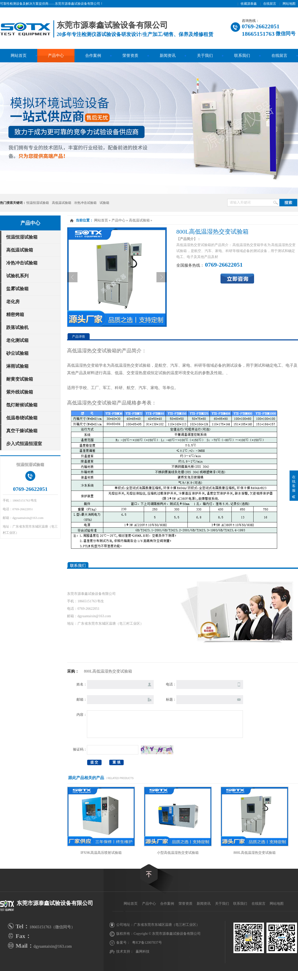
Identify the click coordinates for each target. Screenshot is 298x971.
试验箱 (104, 203)
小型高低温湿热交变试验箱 (178, 853)
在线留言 (269, 3)
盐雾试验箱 (17, 288)
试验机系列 (17, 275)
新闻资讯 (168, 55)
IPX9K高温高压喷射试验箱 (101, 853)
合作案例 (93, 55)
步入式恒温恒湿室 (24, 443)
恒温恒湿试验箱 (37, 203)
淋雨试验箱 (17, 366)
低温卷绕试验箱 (21, 417)
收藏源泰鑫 (249, 3)
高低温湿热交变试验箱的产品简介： (107, 350)
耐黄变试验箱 (19, 379)
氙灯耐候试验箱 (21, 404)
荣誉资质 (130, 55)
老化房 (13, 301)
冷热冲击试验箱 (85, 203)
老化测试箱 (17, 340)
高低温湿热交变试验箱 (130, 365)
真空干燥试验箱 (21, 430)
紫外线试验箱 (19, 392)
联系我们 (242, 55)
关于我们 (205, 55)
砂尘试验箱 (17, 353)
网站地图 (289, 3)
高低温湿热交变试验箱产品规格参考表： (111, 402)
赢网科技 (142, 951)
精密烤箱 (15, 314)
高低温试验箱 (61, 203)
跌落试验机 (17, 327)
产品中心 (56, 55)
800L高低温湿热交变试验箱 (254, 853)
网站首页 (19, 55)
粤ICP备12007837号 (147, 942)
